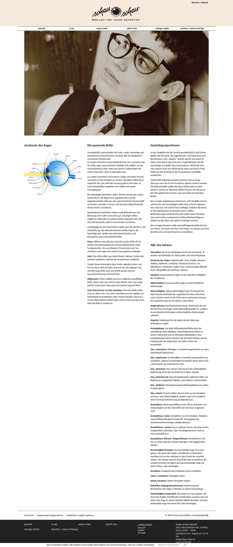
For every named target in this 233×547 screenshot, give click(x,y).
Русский (141, 533)
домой (41, 28)
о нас (71, 28)
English (204, 2)
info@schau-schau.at (185, 539)
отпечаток (29, 515)
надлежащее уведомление (50, 515)
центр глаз (132, 28)
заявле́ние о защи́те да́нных (80, 515)
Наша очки (102, 28)
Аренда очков (162, 28)
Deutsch (195, 2)
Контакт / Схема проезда (192, 28)
